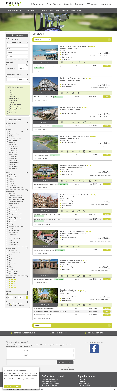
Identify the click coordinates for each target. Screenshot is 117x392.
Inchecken (9, 65)
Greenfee (12, 103)
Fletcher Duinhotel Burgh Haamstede (72, 231)
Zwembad (12, 111)
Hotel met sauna (13, 146)
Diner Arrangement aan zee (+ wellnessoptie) (51, 184)
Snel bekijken (45, 62)
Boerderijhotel (13, 152)
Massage (11, 216)
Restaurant (12, 194)
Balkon (11, 267)
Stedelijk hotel (13, 158)
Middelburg (76, 80)
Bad (10, 257)
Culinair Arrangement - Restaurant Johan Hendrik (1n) (48, 215)
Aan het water (13, 185)
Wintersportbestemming (16, 187)
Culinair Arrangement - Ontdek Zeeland (49, 250)
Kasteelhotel (12, 144)
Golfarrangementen (37, 4)
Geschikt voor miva (14, 238)
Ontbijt (11, 91)
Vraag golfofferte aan (54, 4)
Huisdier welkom (13, 244)
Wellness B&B (13, 148)
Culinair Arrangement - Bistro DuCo (48, 97)
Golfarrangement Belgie (49, 381)
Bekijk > (107, 66)
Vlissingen (76, 48)
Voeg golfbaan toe (17, 109)
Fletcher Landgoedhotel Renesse (71, 261)
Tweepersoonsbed (14, 253)
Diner (10, 95)
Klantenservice (80, 4)
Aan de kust (12, 177)
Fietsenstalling (13, 234)
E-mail (25, 355)
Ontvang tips (68, 4)
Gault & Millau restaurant (16, 202)
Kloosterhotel (13, 160)
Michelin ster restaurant (15, 196)
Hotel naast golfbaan (14, 10)
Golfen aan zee (76, 10)
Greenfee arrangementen (13, 385)
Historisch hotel (13, 166)
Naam (25, 351)
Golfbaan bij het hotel (15, 218)
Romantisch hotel (14, 140)
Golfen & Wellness (62, 10)
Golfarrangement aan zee (13, 383)
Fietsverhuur (12, 97)
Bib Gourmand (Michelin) (16, 198)
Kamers (20, 77)
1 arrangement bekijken (41, 71)
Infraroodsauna (13, 208)
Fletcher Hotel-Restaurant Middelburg (72, 78)
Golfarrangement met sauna (14, 381)
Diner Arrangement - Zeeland (47, 155)
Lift (10, 236)
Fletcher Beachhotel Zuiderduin (70, 107)
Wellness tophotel (14, 134)
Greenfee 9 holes (16, 105)
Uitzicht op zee (13, 273)
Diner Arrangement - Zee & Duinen (48, 126)
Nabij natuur (12, 179)
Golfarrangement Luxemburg (50, 383)
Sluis (74, 197)
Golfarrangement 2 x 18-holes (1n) (43, 315)
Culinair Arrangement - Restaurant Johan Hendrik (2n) (48, 220)
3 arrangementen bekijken (42, 318)
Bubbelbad (12, 261)
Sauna (11, 206)
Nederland (63, 48)
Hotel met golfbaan (83, 383)
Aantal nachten (10, 69)
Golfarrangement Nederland (50, 380)
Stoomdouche (13, 263)
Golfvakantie (81, 381)
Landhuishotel (13, 150)
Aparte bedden (13, 251)
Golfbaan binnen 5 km (31, 10)
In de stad (11, 181)
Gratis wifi (12, 240)
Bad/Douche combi (14, 259)
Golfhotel (11, 136)
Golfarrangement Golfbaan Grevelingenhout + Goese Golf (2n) (50, 311)
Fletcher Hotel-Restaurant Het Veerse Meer (74, 136)
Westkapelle (76, 109)
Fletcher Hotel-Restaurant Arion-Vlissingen (74, 46)
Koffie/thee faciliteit (14, 271)
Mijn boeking (105, 4)
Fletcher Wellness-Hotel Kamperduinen (73, 166)
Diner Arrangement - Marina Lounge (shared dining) (47, 67)
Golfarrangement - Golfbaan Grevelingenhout (45, 308)
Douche (11, 255)
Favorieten (92, 4)
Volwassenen (10, 77)
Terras (11, 228)
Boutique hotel (13, 169)
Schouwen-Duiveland (79, 234)
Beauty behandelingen (15, 214)
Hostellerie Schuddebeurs (68, 290)
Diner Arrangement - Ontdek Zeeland (49, 279)
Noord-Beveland (78, 168)
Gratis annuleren (13, 113)
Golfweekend (81, 380)
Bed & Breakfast (13, 154)
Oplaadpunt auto (13, 232)
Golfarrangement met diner (14, 380)
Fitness (11, 222)
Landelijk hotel (13, 156)
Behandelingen (13, 101)
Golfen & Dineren (47, 10)
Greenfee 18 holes (17, 107)
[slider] (7, 294)
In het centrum (13, 183)
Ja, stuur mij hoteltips (65, 362)
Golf (10, 126)
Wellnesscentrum (14, 99)
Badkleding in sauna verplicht (17, 226)
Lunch (11, 93)
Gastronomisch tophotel (16, 132)
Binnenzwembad (14, 210)
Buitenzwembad (13, 212)
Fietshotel (12, 164)
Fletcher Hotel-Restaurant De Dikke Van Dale (75, 195)
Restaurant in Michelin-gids (16, 200)
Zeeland (69, 48)
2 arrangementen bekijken (42, 224)
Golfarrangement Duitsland (49, 385)
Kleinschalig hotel (14, 162)
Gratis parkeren (13, 242)
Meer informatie (38, 389)
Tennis (11, 224)
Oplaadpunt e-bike (14, 230)
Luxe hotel (12, 142)
